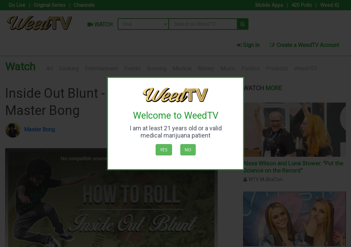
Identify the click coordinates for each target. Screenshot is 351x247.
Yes (164, 149)
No (188, 149)
